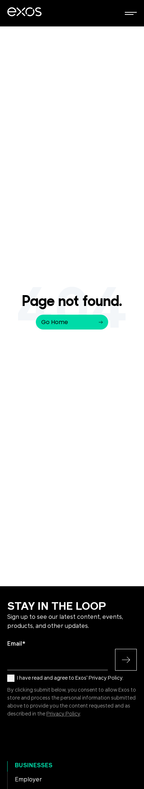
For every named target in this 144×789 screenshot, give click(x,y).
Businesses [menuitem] (33, 765)
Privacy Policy (63, 714)
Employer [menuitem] (28, 779)
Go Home (72, 322)
